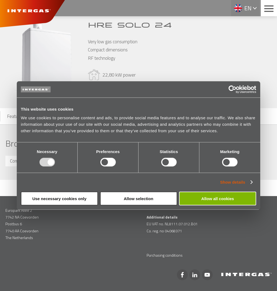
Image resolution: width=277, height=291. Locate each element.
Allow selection (138, 198)
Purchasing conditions (165, 255)
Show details (232, 182)
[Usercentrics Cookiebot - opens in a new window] (232, 89)
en (248, 8)
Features (15, 116)
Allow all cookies (217, 198)
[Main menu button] (269, 8)
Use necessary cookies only (59, 198)
